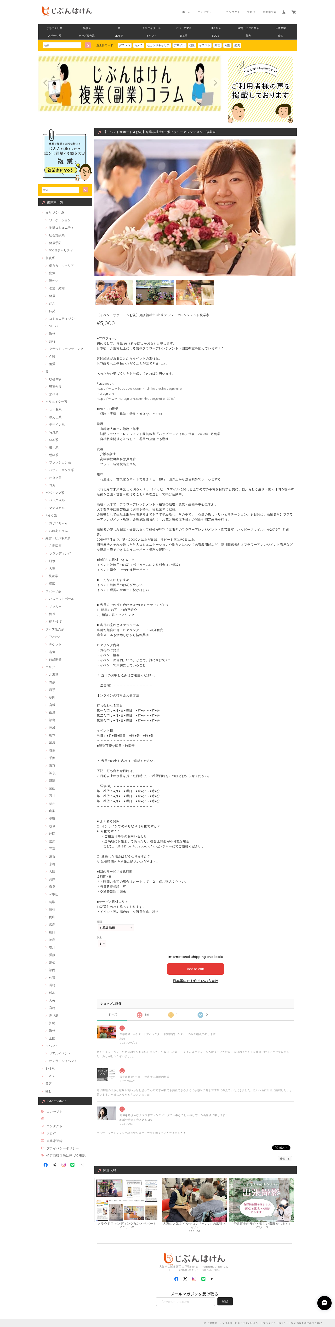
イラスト (204, 45)
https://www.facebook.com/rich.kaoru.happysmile (139, 388)
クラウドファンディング (66, 349)
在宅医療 (55, 546)
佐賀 (52, 977)
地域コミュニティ (61, 227)
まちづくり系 (54, 28)
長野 (52, 818)
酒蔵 (52, 583)
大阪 (52, 871)
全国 (52, 1038)
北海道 (53, 674)
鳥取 (52, 902)
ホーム (186, 12)
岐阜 (52, 826)
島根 (52, 909)
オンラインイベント (63, 1061)
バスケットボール (61, 599)
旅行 (52, 341)
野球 (52, 614)
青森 (52, 682)
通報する (285, 1158)
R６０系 (216, 28)
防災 (52, 311)
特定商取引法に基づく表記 (66, 1155)
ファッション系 (60, 462)
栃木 (52, 735)
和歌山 (53, 894)
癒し (280, 35)
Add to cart (195, 969)
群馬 (52, 743)
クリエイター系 (151, 28)
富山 (52, 788)
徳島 (52, 940)
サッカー (55, 606)
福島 (52, 720)
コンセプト (205, 12)
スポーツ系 (54, 35)
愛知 (52, 841)
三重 (52, 849)
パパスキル (57, 500)
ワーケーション (60, 220)
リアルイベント (60, 1053)
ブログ (251, 12)
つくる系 (55, 409)
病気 (237, 45)
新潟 (52, 780)
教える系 (55, 417)
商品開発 (55, 659)
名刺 (52, 652)
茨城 (52, 728)
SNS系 (183, 35)
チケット (55, 644)
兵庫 (52, 879)
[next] (215, 82)
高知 (52, 962)
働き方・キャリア (61, 265)
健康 (52, 296)
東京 (52, 765)
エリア (119, 35)
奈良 (52, 886)
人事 (52, 568)
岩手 (52, 690)
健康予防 (55, 243)
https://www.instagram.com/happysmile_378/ (136, 398)
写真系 (53, 432)
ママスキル (57, 508)
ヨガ (52, 485)
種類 (99, 921)
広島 (52, 925)
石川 (52, 796)
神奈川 (53, 773)
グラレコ (124, 45)
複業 (192, 45)
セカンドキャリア (158, 45)
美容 (248, 35)
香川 (52, 947)
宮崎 (52, 1008)
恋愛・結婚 (57, 288)
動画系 (53, 455)
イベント (151, 35)
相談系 (87, 28)
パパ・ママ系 (184, 28)
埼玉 (52, 750)
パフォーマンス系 (61, 470)
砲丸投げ (55, 621)
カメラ (139, 45)
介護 (227, 45)
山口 (52, 932)
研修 (52, 561)
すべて (113, 1014)
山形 (52, 712)
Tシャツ (54, 636)
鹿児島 (53, 1015)
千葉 (52, 758)
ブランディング (60, 553)
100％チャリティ (61, 250)
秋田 (52, 697)
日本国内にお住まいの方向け (195, 981)
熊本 (52, 993)
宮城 (52, 705)
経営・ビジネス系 (248, 28)
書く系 (53, 447)
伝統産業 (280, 28)
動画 (217, 45)
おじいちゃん (58, 523)
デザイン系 (57, 424)
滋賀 (52, 856)
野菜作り (55, 386)
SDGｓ (216, 35)
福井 (52, 803)
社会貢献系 (57, 235)
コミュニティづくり (63, 318)
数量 (99, 937)
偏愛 (52, 364)
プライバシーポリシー (62, 1148)
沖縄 (52, 1023)
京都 (52, 864)
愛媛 (52, 955)
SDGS (53, 326)
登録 (225, 1301)
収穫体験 (55, 379)
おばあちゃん (58, 531)
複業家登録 (270, 12)
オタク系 (55, 478)
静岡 (52, 833)
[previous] (46, 82)
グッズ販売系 (87, 35)
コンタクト (233, 12)
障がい (53, 281)
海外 (52, 334)
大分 (52, 1000)
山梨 (52, 811)
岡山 (52, 917)
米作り (53, 394)
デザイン (179, 45)
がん (52, 303)
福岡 (52, 970)
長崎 (52, 985)
